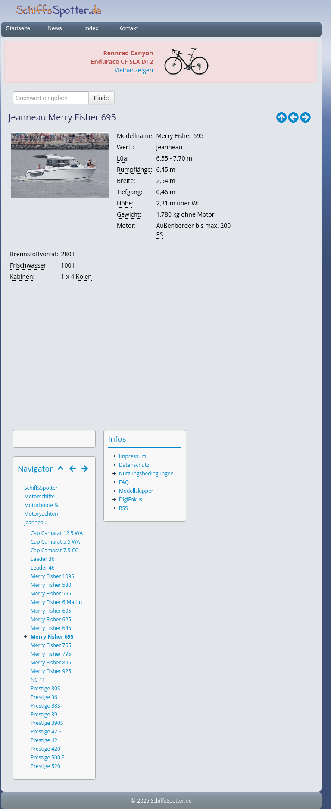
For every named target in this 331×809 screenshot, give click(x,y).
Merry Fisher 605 (51, 610)
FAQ (124, 482)
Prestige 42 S (46, 731)
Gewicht (128, 214)
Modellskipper (136, 490)
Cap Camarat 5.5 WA (55, 541)
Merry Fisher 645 (51, 628)
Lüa (122, 158)
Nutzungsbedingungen (146, 473)
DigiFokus (130, 499)
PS (159, 234)
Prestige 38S (45, 705)
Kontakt (127, 28)
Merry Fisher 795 (51, 654)
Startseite (18, 28)
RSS (123, 508)
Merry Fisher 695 (52, 636)
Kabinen (21, 276)
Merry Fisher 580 (51, 585)
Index (91, 28)
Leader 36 (43, 559)
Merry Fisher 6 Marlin (56, 602)
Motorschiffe (39, 496)
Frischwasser (28, 265)
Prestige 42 (44, 740)
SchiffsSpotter (41, 487)
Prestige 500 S (48, 757)
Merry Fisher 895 (51, 662)
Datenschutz (134, 465)
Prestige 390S (47, 723)
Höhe (124, 203)
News (54, 28)
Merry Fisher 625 (51, 619)
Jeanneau (35, 522)
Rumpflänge (134, 169)
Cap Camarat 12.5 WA (57, 533)
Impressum (132, 456)
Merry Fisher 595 (51, 593)
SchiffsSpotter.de (171, 800)
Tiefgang (129, 192)
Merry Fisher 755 (51, 645)
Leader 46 (43, 567)
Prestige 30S (45, 688)
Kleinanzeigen (133, 70)
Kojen (84, 276)
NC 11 (38, 679)
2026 (143, 800)
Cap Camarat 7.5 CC (54, 550)
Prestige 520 (45, 766)
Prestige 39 (44, 714)
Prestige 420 (45, 748)
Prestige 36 (44, 697)
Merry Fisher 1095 (52, 576)
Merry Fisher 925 (51, 671)
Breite (125, 180)
